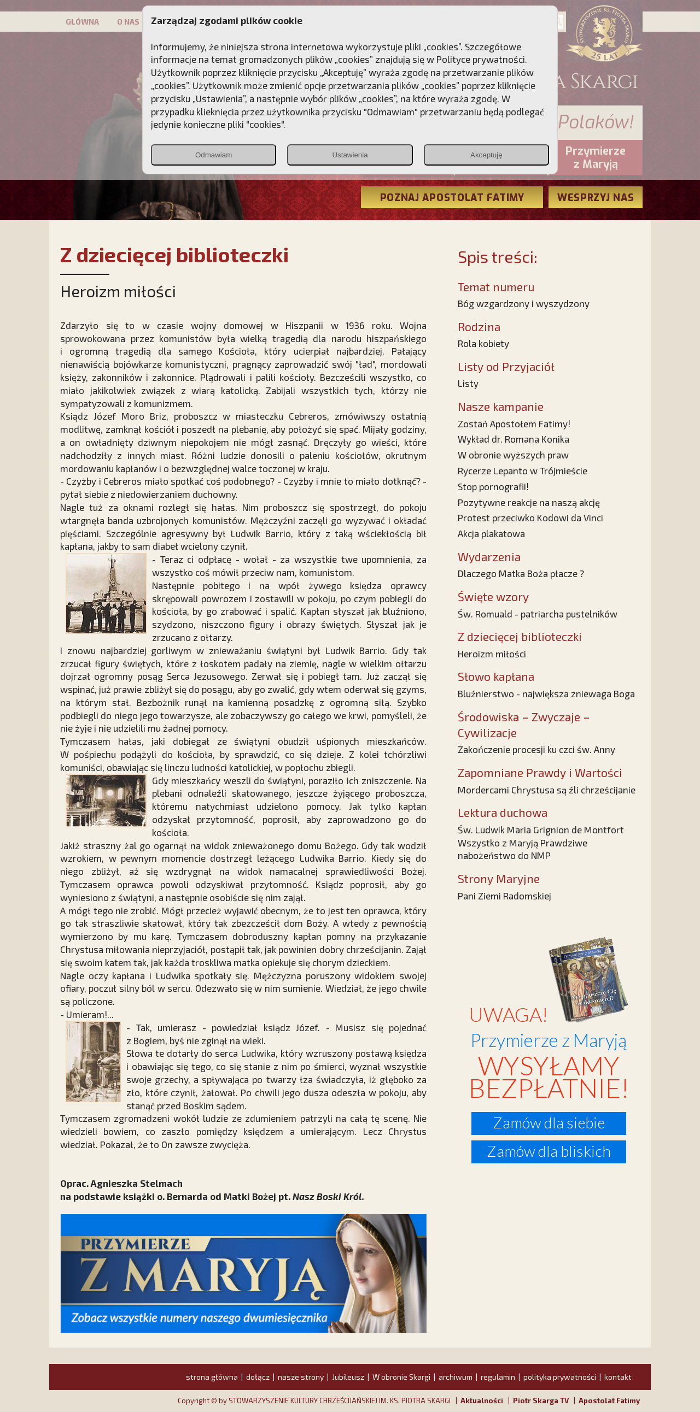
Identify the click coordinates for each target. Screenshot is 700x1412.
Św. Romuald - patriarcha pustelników (537, 613)
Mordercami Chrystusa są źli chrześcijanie (546, 789)
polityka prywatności (559, 1376)
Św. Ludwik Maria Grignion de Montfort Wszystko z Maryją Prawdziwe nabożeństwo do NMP (541, 842)
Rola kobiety (483, 343)
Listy (468, 383)
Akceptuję (486, 155)
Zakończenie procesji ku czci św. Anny (536, 749)
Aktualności (481, 1400)
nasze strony (301, 1376)
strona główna (212, 1376)
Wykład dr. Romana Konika (513, 438)
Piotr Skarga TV (541, 1400)
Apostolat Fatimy (609, 1400)
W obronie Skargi (401, 1376)
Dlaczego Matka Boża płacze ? (521, 573)
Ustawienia (350, 155)
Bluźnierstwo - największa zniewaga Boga (546, 693)
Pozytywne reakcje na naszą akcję (529, 502)
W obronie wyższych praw (513, 454)
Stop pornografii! (493, 486)
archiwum (455, 1376)
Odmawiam (213, 155)
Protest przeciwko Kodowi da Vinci (530, 517)
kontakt (618, 1376)
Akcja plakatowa (491, 533)
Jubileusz (348, 1376)
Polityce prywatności (480, 59)
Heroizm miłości (492, 653)
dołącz (258, 1376)
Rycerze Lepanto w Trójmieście (522, 470)
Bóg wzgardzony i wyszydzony (524, 303)
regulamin (498, 1376)
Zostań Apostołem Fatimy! (514, 423)
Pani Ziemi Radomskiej (504, 895)
